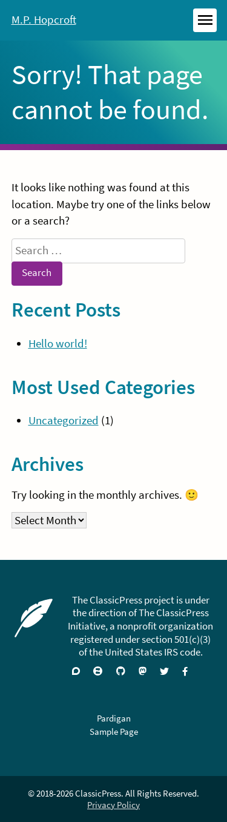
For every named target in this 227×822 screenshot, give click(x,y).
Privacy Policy (113, 804)
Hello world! (57, 343)
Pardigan (114, 718)
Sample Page (114, 731)
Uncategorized (63, 420)
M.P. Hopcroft (44, 20)
